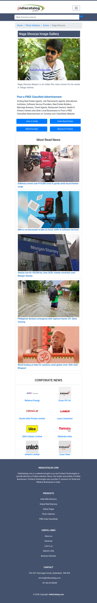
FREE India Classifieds (48, 519)
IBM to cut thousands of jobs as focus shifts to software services (48, 229)
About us (48, 536)
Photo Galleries (33, 25)
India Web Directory (48, 499)
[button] (22, 66)
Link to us (48, 546)
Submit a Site (48, 551)
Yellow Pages (48, 509)
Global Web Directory (48, 504)
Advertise (48, 541)
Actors (46, 25)
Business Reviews (48, 556)
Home (20, 25)
